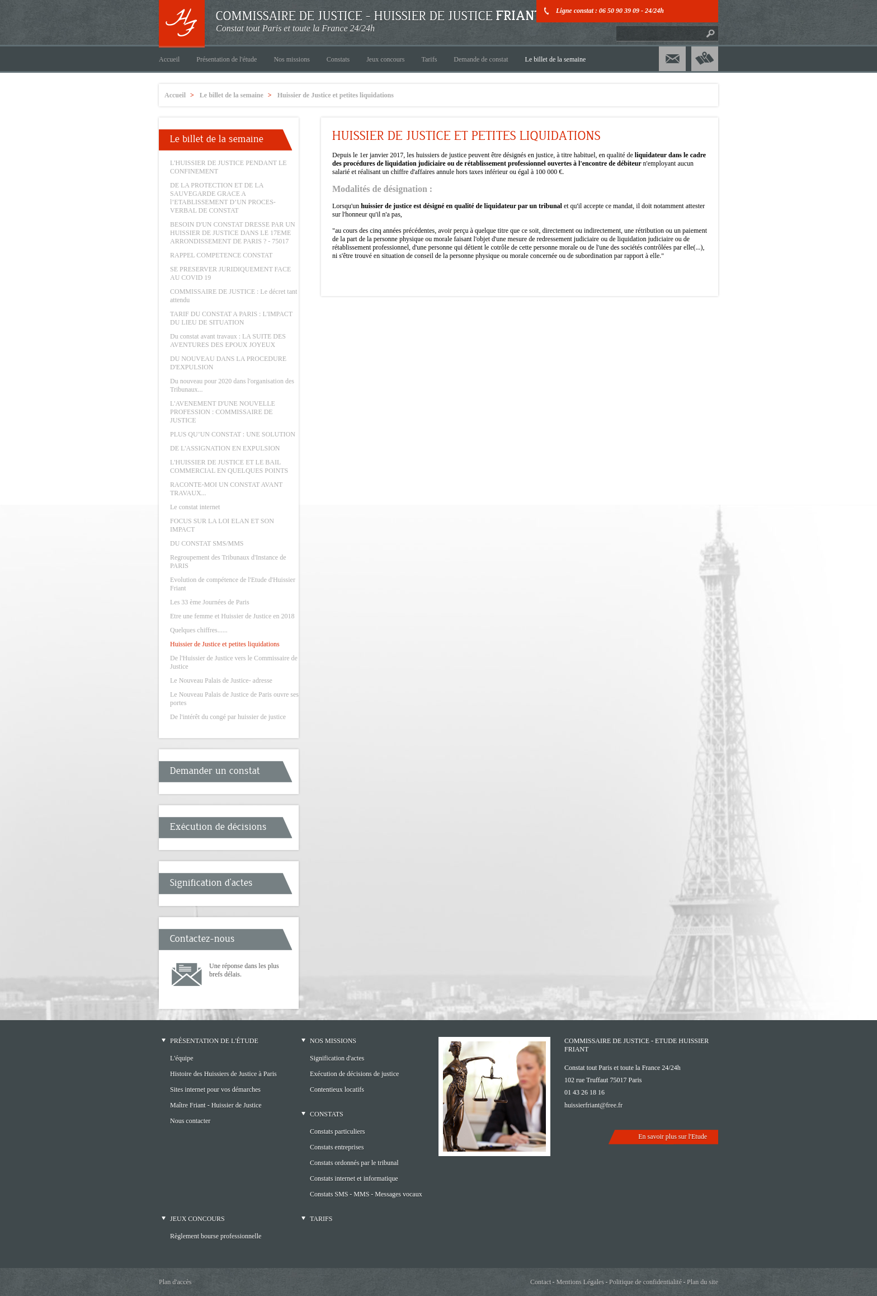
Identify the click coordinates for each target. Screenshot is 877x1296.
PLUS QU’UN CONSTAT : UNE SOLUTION (232, 434)
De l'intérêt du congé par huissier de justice (228, 717)
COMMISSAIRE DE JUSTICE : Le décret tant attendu (233, 296)
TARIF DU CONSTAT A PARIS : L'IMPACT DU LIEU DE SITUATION (231, 318)
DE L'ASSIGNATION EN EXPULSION (225, 448)
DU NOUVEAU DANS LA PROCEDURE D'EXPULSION (228, 363)
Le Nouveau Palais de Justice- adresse (221, 680)
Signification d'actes (211, 882)
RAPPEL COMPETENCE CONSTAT (221, 255)
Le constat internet (195, 507)
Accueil (175, 95)
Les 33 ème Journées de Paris (209, 602)
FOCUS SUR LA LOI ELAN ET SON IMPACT (222, 525)
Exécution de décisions (218, 826)
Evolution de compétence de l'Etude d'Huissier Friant (232, 584)
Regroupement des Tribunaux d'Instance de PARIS (228, 561)
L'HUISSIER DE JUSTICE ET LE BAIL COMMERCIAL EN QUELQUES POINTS (229, 466)
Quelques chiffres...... (199, 630)
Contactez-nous (202, 938)
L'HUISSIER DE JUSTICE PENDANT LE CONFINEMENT (228, 167)
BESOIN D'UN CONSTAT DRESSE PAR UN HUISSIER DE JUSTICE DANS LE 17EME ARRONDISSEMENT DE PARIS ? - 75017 (232, 232)
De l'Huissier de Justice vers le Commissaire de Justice (234, 662)
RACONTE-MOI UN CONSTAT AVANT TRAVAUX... (226, 489)
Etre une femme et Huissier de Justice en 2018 (232, 616)
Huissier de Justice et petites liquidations (225, 644)
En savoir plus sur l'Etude (672, 1136)
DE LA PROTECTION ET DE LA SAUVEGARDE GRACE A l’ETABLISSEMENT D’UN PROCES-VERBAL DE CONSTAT (223, 197)
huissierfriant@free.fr (593, 1105)
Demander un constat (215, 771)
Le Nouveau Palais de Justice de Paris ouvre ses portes (234, 699)
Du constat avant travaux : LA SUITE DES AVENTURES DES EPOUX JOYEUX (228, 340)
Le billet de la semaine (216, 139)
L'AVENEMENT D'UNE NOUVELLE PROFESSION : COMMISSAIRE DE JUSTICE (222, 412)
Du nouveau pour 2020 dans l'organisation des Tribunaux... (232, 385)
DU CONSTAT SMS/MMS (207, 543)
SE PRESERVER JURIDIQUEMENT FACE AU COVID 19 (230, 273)
